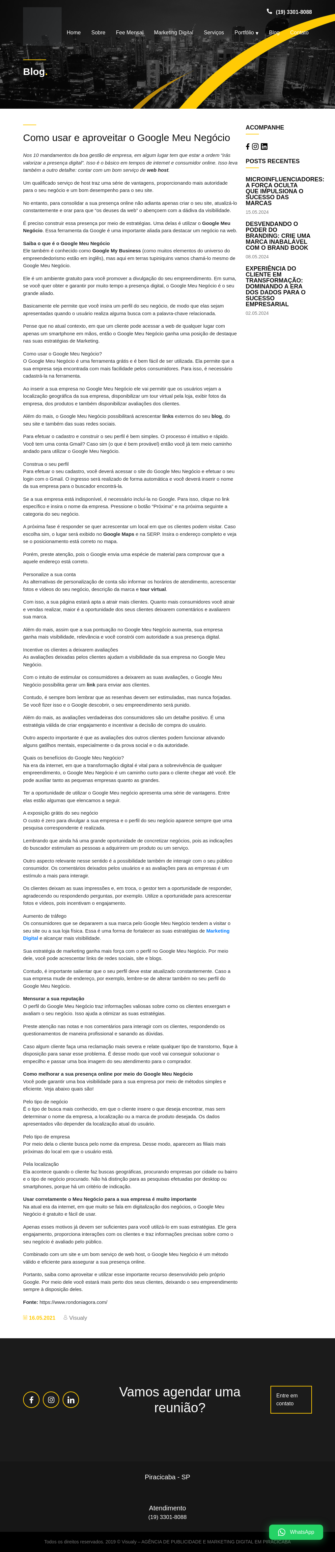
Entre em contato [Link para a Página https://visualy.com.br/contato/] (287, 1399)
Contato (299, 32)
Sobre (98, 32)
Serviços (214, 32)
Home (74, 32)
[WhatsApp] (296, 1532)
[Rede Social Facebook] (31, 1399)
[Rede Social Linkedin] (71, 1399)
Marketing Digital (173, 32)
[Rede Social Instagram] (51, 1399)
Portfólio (244, 32)
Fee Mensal (130, 32)
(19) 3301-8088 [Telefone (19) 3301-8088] (294, 12)
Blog (274, 32)
